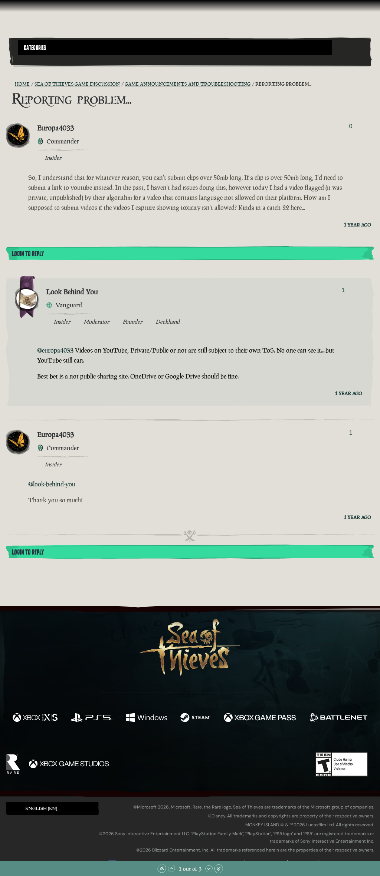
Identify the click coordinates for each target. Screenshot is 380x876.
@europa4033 (55, 350)
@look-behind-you (51, 484)
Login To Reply (28, 254)
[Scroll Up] (171, 868)
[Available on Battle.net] (338, 718)
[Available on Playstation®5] (91, 718)
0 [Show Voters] (351, 126)
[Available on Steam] (195, 718)
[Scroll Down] (209, 868)
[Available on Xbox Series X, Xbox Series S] (35, 718)
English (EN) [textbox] (41, 808)
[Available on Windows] (146, 718)
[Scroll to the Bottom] (218, 868)
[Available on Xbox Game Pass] (260, 718)
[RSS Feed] (10, 84)
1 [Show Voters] (343, 290)
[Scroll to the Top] (161, 868)
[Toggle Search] (31, 59)
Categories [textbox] (35, 47)
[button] (175, 47)
